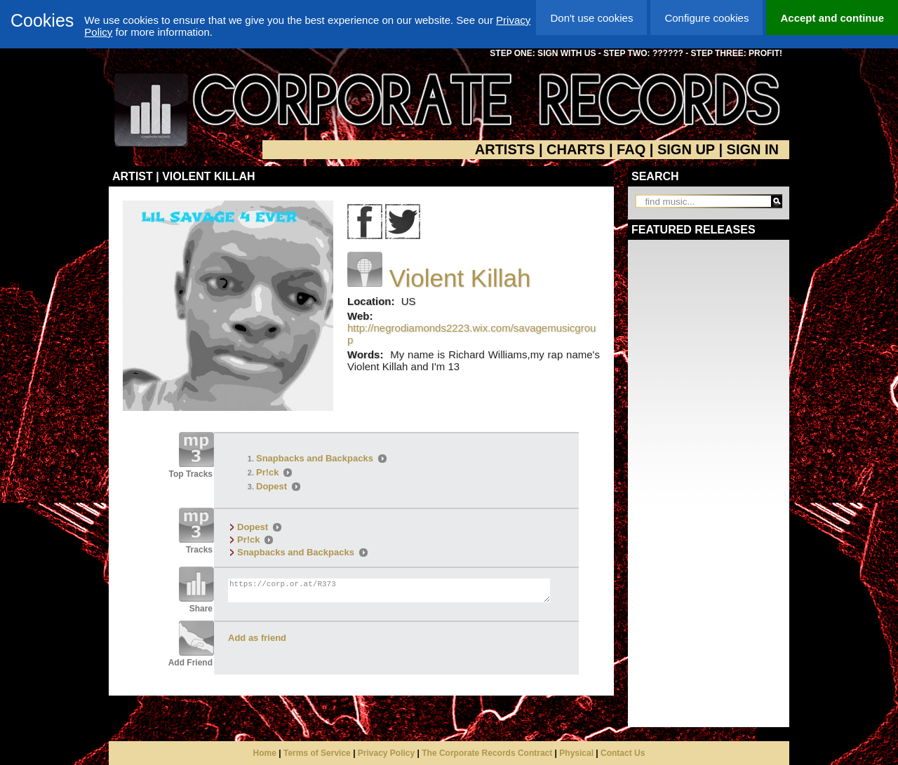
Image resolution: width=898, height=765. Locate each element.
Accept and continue (832, 18)
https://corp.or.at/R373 (389, 590)
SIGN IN (753, 149)
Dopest (271, 486)
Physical (576, 753)
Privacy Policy (386, 753)
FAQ (631, 149)
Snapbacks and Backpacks (314, 458)
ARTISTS (505, 149)
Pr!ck (267, 472)
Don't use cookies (591, 18)
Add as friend (257, 637)
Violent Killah (460, 278)
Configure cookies (706, 18)
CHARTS (576, 149)
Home (264, 753)
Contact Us (623, 753)
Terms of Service (317, 753)
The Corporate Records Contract (487, 753)
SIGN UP (686, 149)
